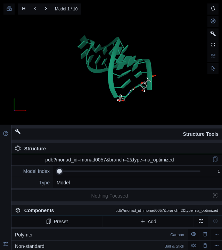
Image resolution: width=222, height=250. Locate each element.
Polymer (99, 234)
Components (116, 210)
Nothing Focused (109, 196)
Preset (57, 221)
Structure (30, 148)
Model (63, 182)
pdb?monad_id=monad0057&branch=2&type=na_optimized (109, 159)
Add (148, 221)
